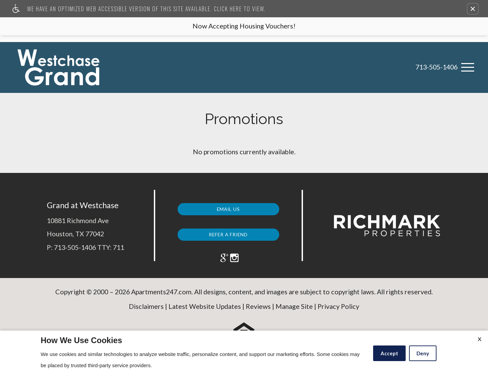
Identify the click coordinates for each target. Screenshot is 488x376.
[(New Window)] (219, 258)
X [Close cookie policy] (479, 339)
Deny (422, 353)
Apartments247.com (161, 297)
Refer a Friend (228, 232)
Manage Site (294, 312)
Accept (389, 353)
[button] (472, 8)
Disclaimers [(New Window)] (146, 312)
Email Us (228, 207)
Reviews (258, 312)
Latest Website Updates (204, 312)
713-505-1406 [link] (436, 67)
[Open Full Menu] (468, 67)
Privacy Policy (338, 312)
